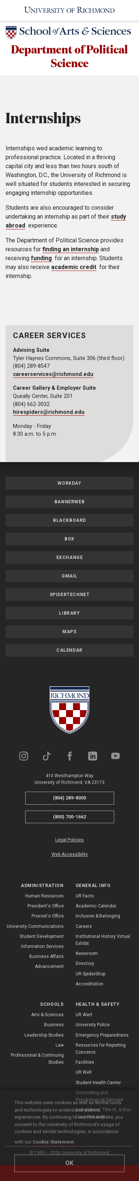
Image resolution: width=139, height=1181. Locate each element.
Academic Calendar (96, 907)
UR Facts (85, 897)
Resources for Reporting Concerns (101, 1050)
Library (69, 614)
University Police (93, 1026)
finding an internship (70, 250)
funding (41, 259)
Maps (69, 632)
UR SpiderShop (90, 975)
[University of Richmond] (69, 10)
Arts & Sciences (47, 1015)
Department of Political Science (69, 56)
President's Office (45, 907)
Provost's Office (48, 917)
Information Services (42, 947)
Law (60, 1046)
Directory (85, 964)
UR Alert (84, 1015)
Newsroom (87, 954)
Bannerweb (69, 503)
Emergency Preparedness (102, 1036)
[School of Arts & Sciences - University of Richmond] (69, 34)
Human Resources (44, 897)
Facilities (85, 1063)
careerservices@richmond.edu (53, 375)
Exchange (69, 558)
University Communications (35, 927)
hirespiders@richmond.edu (49, 413)
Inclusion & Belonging (98, 917)
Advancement (49, 967)
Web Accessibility (70, 855)
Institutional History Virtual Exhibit (103, 941)
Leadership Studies (44, 1036)
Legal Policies (69, 841)
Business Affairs (46, 957)
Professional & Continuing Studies (37, 1060)
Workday (69, 484)
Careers (84, 927)
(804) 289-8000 (69, 799)
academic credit (73, 268)
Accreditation (89, 985)
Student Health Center (98, 1083)
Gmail (69, 577)
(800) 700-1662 (69, 818)
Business (54, 1026)
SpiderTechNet (70, 595)
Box (69, 540)
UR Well (84, 1073)
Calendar (69, 651)
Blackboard (69, 521)
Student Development (42, 937)
